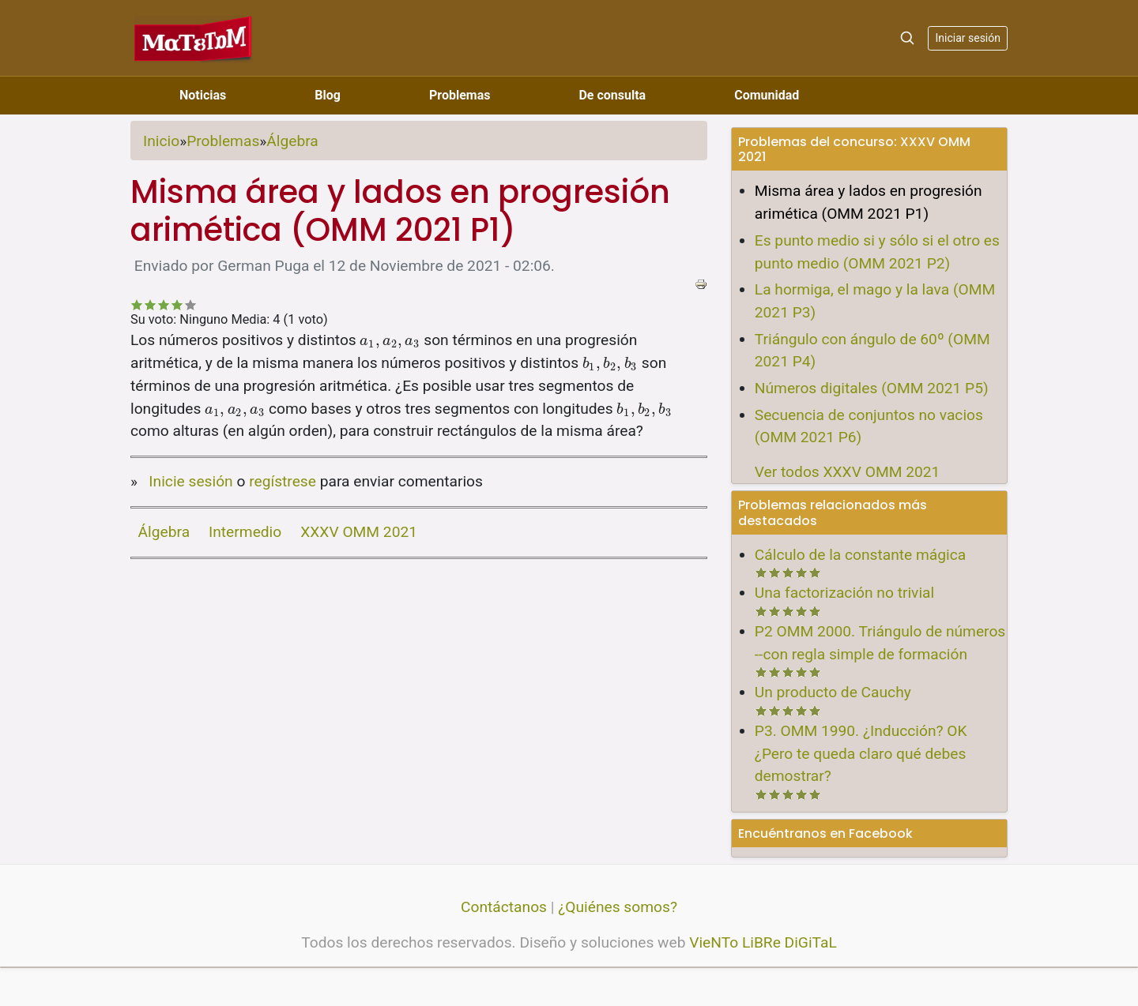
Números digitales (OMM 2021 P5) (872, 388)
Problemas (459, 95)
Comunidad (766, 95)
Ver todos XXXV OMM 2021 (847, 472)
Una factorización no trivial (844, 593)
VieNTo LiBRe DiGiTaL (763, 942)
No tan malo (150, 304)
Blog (328, 95)
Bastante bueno (177, 304)
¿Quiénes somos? (617, 907)
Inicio (161, 141)
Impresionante (191, 304)
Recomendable (164, 304)
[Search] (907, 38)
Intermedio (245, 532)
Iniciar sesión (967, 38)
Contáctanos (504, 907)
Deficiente (137, 304)
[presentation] (390, 340)
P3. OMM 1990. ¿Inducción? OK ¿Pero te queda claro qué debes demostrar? (861, 754)
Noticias (202, 95)
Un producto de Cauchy (833, 692)
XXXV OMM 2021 (358, 532)
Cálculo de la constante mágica (860, 555)
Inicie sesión (190, 481)
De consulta (612, 95)
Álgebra (292, 141)
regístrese (282, 481)
